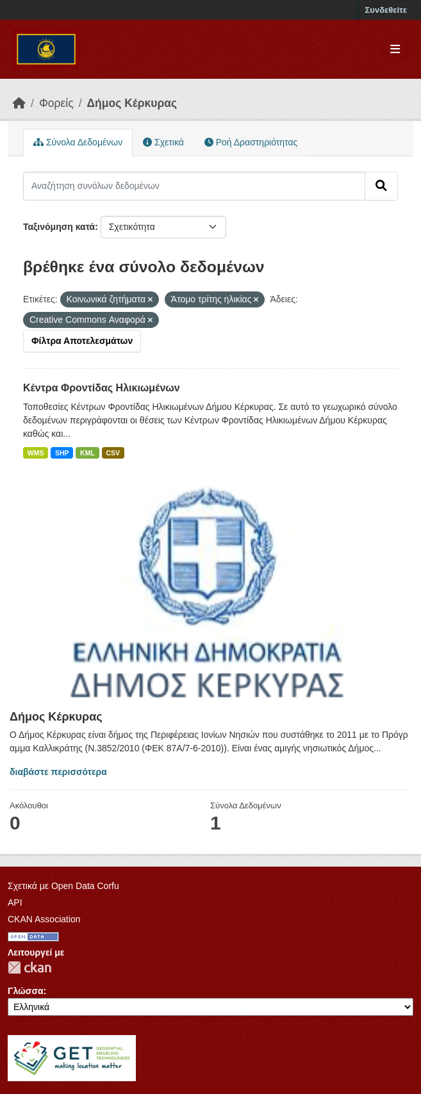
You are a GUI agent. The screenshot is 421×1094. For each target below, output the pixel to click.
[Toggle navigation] (395, 49)
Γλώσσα (26, 991)
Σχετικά (163, 142)
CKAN (29, 967)
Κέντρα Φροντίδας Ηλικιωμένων (101, 387)
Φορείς (56, 103)
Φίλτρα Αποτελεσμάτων (82, 341)
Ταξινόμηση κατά (59, 227)
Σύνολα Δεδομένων (77, 142)
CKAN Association (44, 919)
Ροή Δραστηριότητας (250, 142)
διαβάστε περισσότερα (58, 772)
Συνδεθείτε (386, 10)
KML (87, 453)
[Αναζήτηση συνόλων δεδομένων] (194, 186)
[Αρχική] (19, 103)
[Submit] (381, 186)
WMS (36, 453)
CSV (113, 453)
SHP (62, 453)
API (15, 902)
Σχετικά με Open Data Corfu (63, 886)
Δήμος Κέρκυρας (132, 103)
